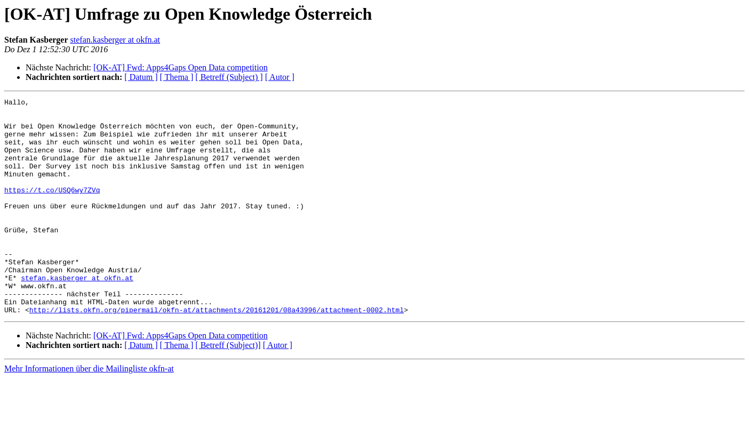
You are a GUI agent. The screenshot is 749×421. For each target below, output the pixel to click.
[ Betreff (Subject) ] (228, 77)
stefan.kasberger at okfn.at (115, 39)
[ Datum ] (140, 77)
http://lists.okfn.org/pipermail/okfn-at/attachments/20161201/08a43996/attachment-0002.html (216, 353)
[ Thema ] (177, 77)
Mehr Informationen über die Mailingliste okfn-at (89, 411)
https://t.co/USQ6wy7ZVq (52, 209)
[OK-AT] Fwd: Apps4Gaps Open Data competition (180, 67)
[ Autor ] (279, 77)
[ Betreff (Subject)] (227, 388)
